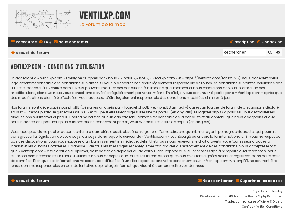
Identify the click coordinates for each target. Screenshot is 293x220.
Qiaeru (277, 201)
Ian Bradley (274, 191)
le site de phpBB (156, 112)
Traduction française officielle (247, 201)
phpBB (227, 196)
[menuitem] (45, 42)
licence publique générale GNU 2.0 (56, 112)
